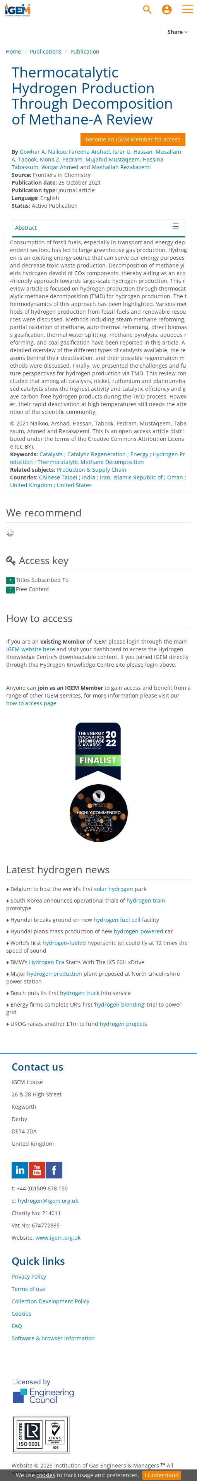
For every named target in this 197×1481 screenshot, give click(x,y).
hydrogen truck (79, 993)
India (88, 477)
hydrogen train (146, 900)
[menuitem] (166, 9)
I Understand (162, 1475)
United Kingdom (31, 485)
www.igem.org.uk (58, 1237)
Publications (46, 51)
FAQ (17, 1326)
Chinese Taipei (58, 477)
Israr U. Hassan (132, 151)
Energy (139, 454)
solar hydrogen (113, 889)
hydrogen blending (119, 1004)
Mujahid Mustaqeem (113, 159)
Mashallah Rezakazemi (121, 167)
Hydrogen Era (46, 962)
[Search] (147, 9)
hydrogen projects (123, 1023)
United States (74, 485)
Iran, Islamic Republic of (131, 477)
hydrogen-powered (138, 931)
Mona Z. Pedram (61, 159)
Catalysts (51, 454)
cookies (45, 1475)
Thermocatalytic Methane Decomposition (91, 462)
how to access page (31, 703)
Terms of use (28, 1289)
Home (13, 51)
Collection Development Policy (50, 1301)
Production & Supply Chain (92, 469)
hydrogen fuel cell (117, 919)
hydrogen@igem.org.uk (48, 1200)
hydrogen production (54, 973)
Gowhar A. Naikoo (43, 151)
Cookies (21, 1313)
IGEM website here (30, 649)
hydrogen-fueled (64, 942)
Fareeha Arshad (89, 151)
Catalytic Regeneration (96, 454)
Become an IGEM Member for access (133, 139)
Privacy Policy (29, 1276)
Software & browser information (53, 1338)
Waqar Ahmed (60, 167)
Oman (175, 477)
